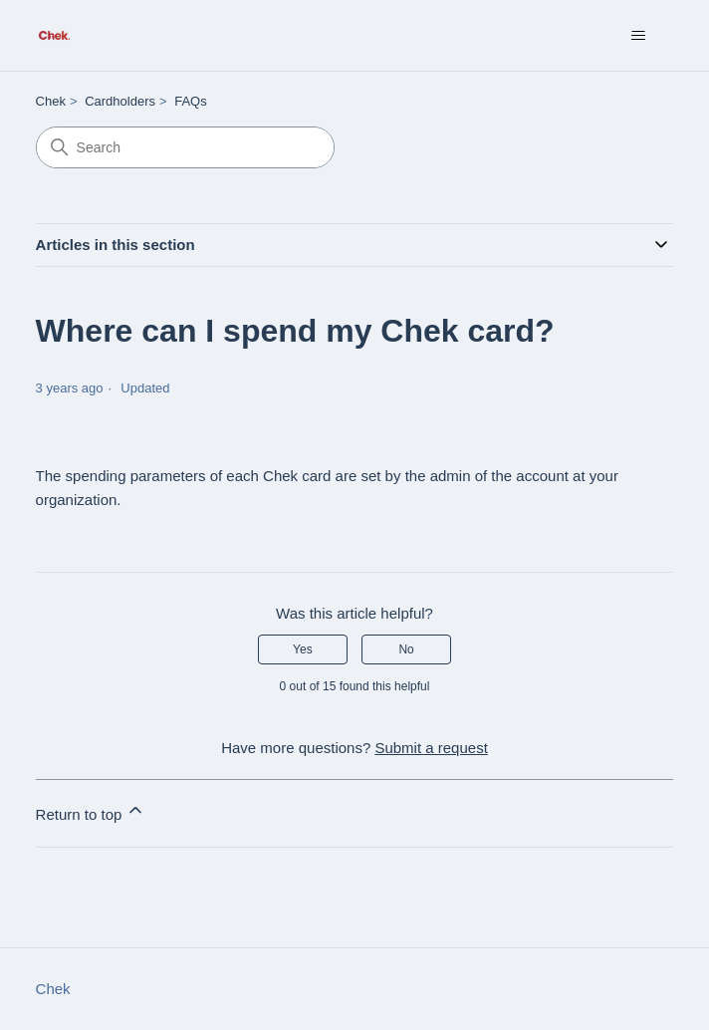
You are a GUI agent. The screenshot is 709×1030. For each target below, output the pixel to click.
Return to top (91, 811)
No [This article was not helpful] (405, 649)
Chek (51, 101)
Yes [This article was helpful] (303, 649)
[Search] (185, 147)
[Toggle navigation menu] (637, 36)
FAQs (190, 101)
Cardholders (120, 101)
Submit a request (430, 747)
